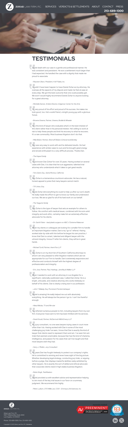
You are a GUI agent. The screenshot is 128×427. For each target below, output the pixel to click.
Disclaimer (29, 424)
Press (119, 6)
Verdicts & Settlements (74, 6)
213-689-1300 (114, 11)
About (96, 6)
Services (50, 6)
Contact (107, 6)
